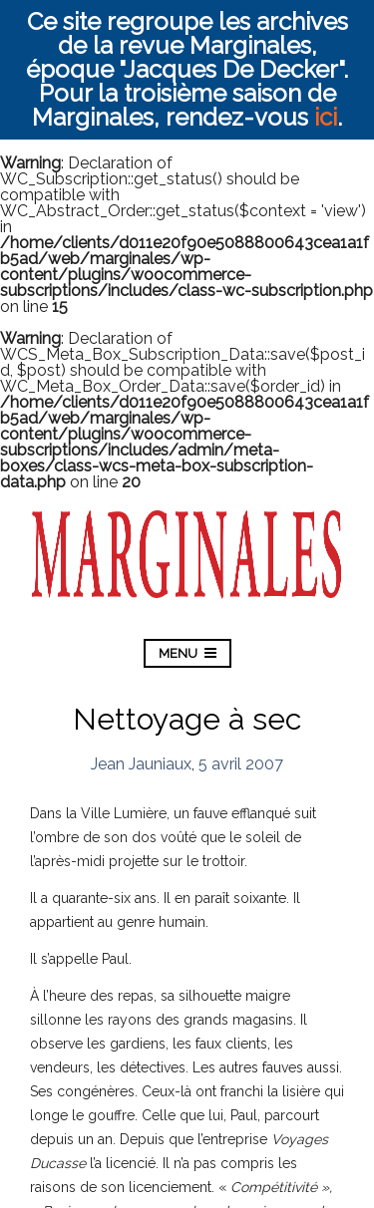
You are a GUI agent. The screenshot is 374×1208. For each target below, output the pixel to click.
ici (325, 117)
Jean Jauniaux (141, 764)
